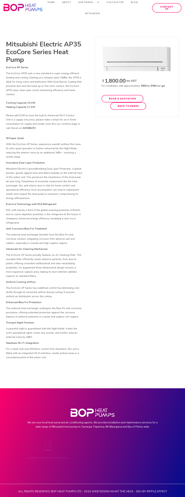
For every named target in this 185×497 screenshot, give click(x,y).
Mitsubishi (92, 13)
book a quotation (122, 98)
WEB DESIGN (101, 491)
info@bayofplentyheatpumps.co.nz (36, 457)
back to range (128, 105)
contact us (166, 7)
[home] (23, 7)
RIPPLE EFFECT (157, 491)
